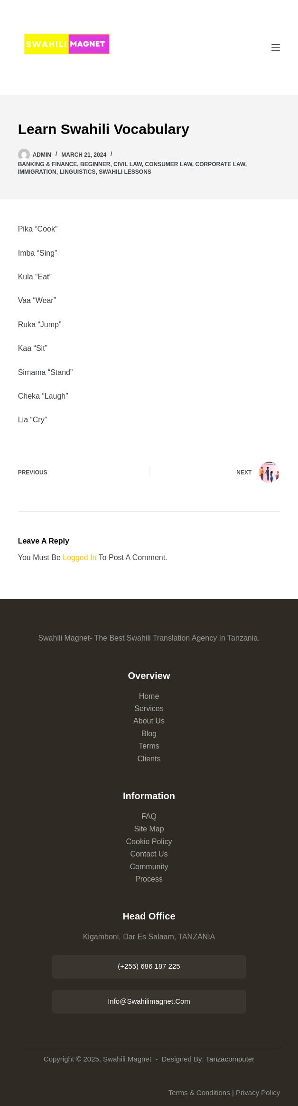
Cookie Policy (149, 842)
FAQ (149, 816)
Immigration (37, 172)
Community (149, 867)
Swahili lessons (125, 172)
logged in (79, 557)
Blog (149, 734)
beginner (95, 164)
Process (149, 879)
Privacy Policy (258, 1092)
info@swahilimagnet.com (149, 1001)
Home (149, 696)
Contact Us (149, 854)
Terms (149, 746)
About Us (149, 721)
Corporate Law (220, 164)
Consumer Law (168, 164)
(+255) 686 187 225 (149, 966)
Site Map (149, 829)
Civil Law (127, 164)
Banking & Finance (47, 164)
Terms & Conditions (199, 1092)
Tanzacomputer (230, 1059)
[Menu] (275, 47)
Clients (149, 759)
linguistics (77, 172)
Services (148, 709)
